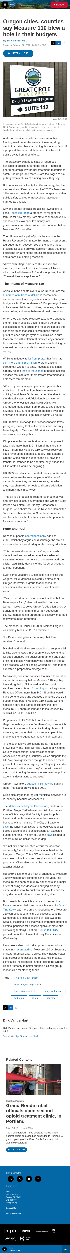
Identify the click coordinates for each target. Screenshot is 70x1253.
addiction (19, 998)
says (6, 826)
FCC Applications (13, 1214)
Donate (60, 4)
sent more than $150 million (20, 362)
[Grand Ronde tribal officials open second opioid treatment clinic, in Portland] (33, 1079)
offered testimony (35, 535)
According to (40, 688)
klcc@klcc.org (11, 1203)
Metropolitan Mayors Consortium (28, 806)
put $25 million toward (40, 783)
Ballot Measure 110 (24, 991)
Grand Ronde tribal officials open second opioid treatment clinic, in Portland (33, 1113)
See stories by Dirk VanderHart (20, 1036)
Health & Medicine (15, 1101)
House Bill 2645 (48, 930)
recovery (50, 998)
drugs (35, 998)
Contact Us (11, 1208)
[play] (5, 1249)
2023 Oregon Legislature (27, 984)
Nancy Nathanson (52, 991)
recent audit (23, 949)
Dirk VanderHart (17, 40)
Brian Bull (10, 1128)
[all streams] (66, 1249)
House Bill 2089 (19, 212)
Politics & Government (26, 978)
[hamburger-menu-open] (5, 5)
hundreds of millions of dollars (21, 295)
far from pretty (36, 358)
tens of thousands (32, 370)
